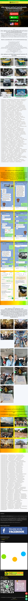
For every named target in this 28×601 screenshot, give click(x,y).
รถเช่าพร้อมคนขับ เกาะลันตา (10, 120)
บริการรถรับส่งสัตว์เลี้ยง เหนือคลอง (11, 157)
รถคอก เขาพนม (9, 119)
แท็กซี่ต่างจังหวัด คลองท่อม (4, 131)
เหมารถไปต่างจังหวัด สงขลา (12, 472)
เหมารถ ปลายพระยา (9, 146)
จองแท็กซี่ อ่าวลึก (8, 139)
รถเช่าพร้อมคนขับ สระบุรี (19, 500)
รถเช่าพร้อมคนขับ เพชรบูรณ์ (4, 508)
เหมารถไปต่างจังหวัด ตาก (18, 459)
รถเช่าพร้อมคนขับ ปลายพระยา (4, 141)
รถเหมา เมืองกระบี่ (3, 110)
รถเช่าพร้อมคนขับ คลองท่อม (16, 127)
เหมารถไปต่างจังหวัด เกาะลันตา (4, 121)
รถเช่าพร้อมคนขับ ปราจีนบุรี (18, 492)
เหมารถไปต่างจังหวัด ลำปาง (4, 471)
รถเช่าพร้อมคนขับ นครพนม (11, 489)
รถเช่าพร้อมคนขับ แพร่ (16, 508)
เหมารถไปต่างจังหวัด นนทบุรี (22, 461)
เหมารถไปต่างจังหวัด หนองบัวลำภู (5, 478)
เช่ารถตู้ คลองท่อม (10, 130)
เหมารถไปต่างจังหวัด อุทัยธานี (4, 480)
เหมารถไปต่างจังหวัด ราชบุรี (11, 470)
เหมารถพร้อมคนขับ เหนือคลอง (13, 156)
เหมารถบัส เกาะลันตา (3, 127)
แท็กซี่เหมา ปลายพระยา (20, 146)
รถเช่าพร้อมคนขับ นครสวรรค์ (4, 490)
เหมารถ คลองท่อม (23, 131)
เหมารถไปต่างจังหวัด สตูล (19, 472)
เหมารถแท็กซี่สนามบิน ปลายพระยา (5, 148)
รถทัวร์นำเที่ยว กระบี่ (3, 106)
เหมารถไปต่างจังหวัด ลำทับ (17, 149)
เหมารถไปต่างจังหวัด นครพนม (20, 460)
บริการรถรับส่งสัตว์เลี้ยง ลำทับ (16, 150)
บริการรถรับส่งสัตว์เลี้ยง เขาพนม (5, 116)
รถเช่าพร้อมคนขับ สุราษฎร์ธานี (11, 502)
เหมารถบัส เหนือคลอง (12, 161)
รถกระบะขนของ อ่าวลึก (24, 139)
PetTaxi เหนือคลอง (3, 157)
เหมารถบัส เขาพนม (22, 119)
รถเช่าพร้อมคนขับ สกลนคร (24, 498)
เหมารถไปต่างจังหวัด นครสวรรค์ (14, 461)
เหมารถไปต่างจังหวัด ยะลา (19, 468)
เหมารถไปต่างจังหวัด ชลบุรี (20, 457)
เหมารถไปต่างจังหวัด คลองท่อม (12, 128)
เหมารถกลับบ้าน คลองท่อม (12, 131)
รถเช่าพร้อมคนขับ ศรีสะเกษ (17, 498)
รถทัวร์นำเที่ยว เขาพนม (3, 120)
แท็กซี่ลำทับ (6, 151)
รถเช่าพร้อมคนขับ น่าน (24, 490)
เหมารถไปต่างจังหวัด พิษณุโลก (19, 467)
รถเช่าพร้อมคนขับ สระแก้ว (4, 501)
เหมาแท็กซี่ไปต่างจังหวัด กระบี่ (4, 100)
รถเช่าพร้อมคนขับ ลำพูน (10, 498)
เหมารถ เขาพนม (3, 118)
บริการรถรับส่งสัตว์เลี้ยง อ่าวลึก (4, 137)
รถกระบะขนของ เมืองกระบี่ (11, 111)
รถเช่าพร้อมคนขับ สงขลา (4, 499)
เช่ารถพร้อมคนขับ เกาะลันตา (18, 120)
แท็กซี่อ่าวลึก (20, 137)
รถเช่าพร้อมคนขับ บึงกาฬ (11, 491)
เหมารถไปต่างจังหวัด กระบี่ (17, 99)
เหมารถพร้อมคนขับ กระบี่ (23, 99)
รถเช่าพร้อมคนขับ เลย (10, 508)
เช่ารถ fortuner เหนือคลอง (9, 158)
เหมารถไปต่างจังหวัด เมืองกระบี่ (5, 107)
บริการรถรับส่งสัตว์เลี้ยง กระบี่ (12, 100)
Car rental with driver (5, 538)
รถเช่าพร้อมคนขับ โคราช (3, 509)
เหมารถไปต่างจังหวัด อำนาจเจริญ (5, 479)
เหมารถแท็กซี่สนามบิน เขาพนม (15, 119)
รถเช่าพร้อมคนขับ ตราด (9, 488)
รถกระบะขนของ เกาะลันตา (10, 126)
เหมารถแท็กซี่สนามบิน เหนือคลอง (5, 161)
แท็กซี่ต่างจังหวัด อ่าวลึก (10, 138)
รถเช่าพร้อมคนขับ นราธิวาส (18, 490)
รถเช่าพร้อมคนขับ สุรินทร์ (19, 502)
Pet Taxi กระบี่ (18, 100)
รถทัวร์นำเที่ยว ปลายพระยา (19, 148)
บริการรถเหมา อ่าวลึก (18, 139)
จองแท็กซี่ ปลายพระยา (14, 146)
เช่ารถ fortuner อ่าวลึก (4, 138)
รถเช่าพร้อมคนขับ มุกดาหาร (4, 496)
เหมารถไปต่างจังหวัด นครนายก (4, 460)
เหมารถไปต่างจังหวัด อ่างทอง (20, 478)
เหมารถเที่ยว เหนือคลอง (18, 157)
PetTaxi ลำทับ (10, 150)
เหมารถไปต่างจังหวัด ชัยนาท (4, 458)
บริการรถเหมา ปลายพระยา (4, 147)
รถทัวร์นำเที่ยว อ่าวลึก (20, 140)
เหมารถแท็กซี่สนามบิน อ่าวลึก (9, 140)
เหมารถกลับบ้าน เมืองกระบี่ (23, 109)
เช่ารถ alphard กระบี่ (7, 101)
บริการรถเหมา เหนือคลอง (10, 160)
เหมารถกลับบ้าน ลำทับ (23, 151)
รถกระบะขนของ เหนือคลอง (17, 160)
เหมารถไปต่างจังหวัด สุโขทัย (11, 477)
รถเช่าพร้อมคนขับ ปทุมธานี (4, 492)
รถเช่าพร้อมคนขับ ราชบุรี (16, 497)
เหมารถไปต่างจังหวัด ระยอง (4, 470)
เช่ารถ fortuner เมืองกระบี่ (9, 109)
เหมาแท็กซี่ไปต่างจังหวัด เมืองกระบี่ (21, 107)
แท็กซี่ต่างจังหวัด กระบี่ (19, 101)
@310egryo (6, 577)
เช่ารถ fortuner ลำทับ (11, 151)
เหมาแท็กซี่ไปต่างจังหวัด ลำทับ (4, 150)
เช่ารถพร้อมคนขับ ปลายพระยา (12, 141)
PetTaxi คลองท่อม (12, 129)
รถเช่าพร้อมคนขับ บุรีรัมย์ (17, 491)
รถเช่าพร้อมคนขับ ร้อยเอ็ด (24, 496)
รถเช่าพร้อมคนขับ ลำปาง (3, 498)
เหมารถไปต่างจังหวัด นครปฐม (12, 460)
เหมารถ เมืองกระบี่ (8, 110)
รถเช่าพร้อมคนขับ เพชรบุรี (18, 507)
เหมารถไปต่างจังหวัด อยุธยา (13, 478)
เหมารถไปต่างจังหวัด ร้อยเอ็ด (11, 469)
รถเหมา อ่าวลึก (22, 138)
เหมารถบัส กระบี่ (8, 106)
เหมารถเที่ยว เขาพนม (12, 116)
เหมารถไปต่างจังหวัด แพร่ (11, 482)
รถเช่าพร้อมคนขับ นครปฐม (4, 489)
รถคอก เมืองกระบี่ (17, 111)
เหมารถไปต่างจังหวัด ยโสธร (4, 469)
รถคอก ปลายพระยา (17, 147)
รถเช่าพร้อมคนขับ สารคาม (10, 501)
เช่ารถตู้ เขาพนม (17, 116)
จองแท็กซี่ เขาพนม (8, 118)
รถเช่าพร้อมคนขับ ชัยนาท (10, 487)
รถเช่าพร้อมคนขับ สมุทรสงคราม (4, 500)
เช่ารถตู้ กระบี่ (2, 101)
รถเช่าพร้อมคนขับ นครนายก (22, 488)
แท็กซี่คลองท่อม (14, 130)
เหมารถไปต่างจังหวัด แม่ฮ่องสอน (18, 482)
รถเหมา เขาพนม (23, 117)
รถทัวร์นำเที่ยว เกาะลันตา (9, 127)
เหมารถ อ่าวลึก (3, 139)
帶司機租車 (3, 539)
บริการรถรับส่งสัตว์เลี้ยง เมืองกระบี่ (11, 108)
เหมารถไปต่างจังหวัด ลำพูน (11, 471)
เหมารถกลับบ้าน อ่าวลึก (16, 138)
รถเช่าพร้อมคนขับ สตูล (10, 499)
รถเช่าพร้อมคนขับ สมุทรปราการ (17, 499)
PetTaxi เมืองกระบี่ (3, 108)
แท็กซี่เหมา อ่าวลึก (13, 139)
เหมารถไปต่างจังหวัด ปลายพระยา (20, 141)
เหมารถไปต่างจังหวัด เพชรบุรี (12, 481)
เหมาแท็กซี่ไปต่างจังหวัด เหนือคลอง (22, 156)
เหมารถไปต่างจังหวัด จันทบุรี (4, 457)
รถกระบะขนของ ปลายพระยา (11, 147)
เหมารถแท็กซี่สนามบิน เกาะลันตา (22, 126)
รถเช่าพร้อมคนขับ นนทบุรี (11, 490)
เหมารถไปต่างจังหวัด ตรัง (4, 459)
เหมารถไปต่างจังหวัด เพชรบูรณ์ (20, 481)
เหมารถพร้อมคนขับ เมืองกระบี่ (13, 107)
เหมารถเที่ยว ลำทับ (23, 150)
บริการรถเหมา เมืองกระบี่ (4, 111)
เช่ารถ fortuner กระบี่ (13, 101)
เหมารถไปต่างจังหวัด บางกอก (19, 462)
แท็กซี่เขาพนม (21, 116)
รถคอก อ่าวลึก (3, 140)
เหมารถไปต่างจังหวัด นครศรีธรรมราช (5, 461)
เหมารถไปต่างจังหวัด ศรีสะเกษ (18, 471)
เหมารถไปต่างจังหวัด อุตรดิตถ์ (20, 479)
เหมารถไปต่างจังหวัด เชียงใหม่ (4, 481)
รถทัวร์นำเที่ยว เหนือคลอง (18, 161)
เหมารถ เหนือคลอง (16, 159)
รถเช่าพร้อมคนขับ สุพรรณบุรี (4, 502)
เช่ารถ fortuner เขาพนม (4, 117)
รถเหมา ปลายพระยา (3, 146)
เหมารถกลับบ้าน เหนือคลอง (4, 159)
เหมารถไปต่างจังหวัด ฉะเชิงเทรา (12, 457)
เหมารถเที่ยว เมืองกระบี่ (18, 108)
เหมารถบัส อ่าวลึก (15, 140)
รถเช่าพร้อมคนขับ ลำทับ (4, 149)
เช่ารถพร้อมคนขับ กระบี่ (10, 99)
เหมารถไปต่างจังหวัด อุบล (12, 480)
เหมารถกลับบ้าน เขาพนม (17, 117)
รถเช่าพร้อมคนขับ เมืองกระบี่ (14, 106)
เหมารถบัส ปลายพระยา (12, 148)
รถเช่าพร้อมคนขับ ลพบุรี (23, 497)
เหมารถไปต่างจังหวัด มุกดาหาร (11, 468)
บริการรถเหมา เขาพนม (18, 118)
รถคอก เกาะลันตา (16, 126)
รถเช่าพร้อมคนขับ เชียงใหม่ (11, 507)
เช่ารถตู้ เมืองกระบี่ (24, 108)
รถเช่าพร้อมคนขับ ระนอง (3, 497)
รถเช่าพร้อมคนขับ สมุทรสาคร (12, 500)
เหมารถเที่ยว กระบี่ (23, 100)
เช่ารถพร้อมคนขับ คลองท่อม (4, 128)
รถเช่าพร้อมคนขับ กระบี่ (3, 99)
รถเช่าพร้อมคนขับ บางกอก (4, 491)
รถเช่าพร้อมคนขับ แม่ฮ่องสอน (23, 508)
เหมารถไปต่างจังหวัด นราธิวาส (4, 462)
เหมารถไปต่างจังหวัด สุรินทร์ (4, 477)
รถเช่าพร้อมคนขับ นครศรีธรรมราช (19, 489)
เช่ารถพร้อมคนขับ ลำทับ (10, 149)
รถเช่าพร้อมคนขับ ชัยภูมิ (16, 487)
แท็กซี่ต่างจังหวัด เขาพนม (11, 117)
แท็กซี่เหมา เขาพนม (13, 118)
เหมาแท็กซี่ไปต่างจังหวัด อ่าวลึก (11, 136)
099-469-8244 (5, 576)
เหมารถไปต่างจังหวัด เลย (4, 482)
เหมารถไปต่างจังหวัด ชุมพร (19, 458)
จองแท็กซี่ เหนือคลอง (21, 159)
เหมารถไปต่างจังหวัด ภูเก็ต (4, 468)
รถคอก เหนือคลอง (23, 160)
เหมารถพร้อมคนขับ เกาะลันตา (12, 121)
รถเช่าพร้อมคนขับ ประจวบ (11, 492)
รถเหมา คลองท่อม (18, 131)
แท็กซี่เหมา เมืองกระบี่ (19, 110)
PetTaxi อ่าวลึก (18, 136)
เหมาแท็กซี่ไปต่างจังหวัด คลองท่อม (5, 129)
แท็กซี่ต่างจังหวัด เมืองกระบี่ (16, 109)
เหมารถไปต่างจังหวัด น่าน (12, 462)
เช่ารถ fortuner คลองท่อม (20, 130)
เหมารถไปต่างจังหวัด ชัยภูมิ (11, 458)
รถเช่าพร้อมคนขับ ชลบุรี (3, 487)
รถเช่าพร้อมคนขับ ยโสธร (17, 496)
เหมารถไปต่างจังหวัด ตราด (11, 459)
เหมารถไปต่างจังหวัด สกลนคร (4, 472)
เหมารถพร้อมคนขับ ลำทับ (24, 149)
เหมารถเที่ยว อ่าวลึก (11, 137)
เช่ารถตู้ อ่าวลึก (16, 137)
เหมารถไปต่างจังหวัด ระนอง (19, 469)
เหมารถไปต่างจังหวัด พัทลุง (4, 467)
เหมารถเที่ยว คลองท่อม (4, 130)
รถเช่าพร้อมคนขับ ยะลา (10, 496)
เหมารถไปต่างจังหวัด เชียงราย (19, 480)
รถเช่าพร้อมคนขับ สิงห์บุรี (17, 501)
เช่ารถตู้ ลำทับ (2, 151)
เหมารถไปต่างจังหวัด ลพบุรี (19, 470)
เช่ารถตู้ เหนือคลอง (24, 157)
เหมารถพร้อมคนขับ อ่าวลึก (4, 136)
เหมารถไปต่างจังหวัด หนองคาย (19, 477)
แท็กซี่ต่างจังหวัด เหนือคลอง (16, 158)
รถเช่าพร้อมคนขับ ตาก (15, 488)
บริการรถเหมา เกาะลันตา (4, 126)
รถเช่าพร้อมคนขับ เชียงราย (4, 507)
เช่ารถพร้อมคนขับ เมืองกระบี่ (22, 106)
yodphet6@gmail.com (6, 578)
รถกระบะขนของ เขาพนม (4, 119)
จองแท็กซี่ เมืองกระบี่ (13, 110)
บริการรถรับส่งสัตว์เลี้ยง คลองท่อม (19, 129)
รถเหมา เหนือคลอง (10, 159)
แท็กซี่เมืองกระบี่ (3, 109)
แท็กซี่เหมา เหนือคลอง (3, 160)
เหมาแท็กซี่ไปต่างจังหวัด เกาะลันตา (21, 121)
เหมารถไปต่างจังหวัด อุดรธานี (13, 479)
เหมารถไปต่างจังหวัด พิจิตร (11, 467)
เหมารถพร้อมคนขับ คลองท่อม (20, 128)
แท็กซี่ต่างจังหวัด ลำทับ (17, 151)
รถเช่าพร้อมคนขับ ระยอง (10, 497)
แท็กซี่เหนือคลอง (3, 158)
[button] (14, 13)
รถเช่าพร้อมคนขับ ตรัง (3, 488)
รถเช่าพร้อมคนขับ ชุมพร (23, 487)
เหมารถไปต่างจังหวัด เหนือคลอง (5, 156)
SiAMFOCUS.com (15, 599)
